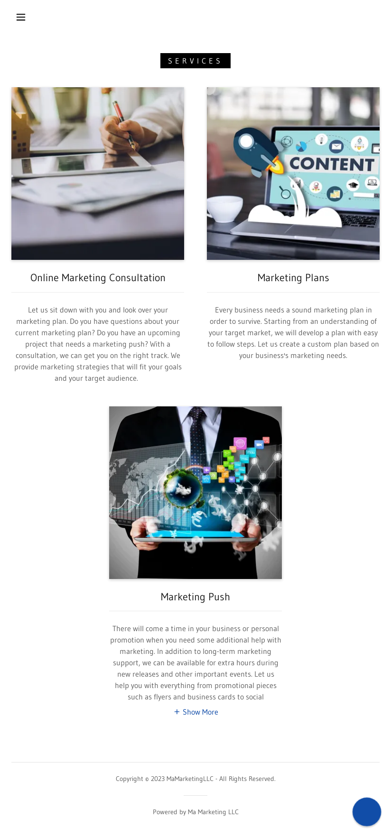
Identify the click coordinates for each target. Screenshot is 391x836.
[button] (20, 17)
